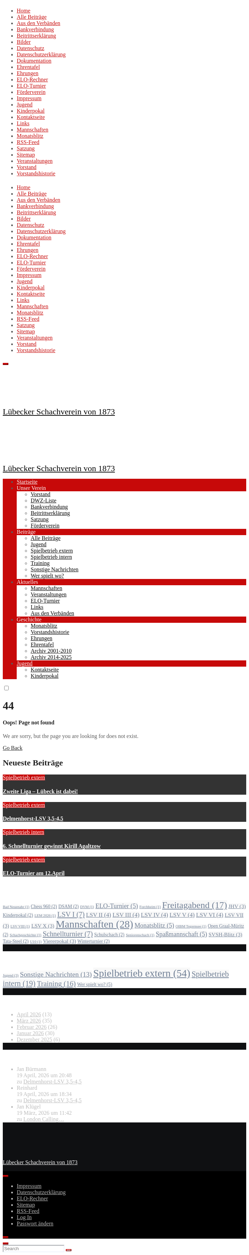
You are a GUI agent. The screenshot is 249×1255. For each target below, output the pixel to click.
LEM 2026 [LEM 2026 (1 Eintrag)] (45, 916)
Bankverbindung (35, 29)
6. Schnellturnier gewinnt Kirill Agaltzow (52, 846)
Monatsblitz (30, 136)
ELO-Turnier (31, 86)
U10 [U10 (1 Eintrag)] (35, 942)
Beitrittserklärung (36, 36)
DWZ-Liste (43, 500)
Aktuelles (27, 582)
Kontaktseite (31, 117)
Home (23, 11)
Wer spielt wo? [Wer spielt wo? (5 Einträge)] (94, 984)
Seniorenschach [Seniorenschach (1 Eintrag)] (140, 935)
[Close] (5, 1237)
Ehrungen (27, 73)
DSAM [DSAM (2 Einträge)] (69, 906)
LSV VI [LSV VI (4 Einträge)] (209, 915)
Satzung (26, 148)
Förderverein (31, 92)
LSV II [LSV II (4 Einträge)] (98, 915)
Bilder (24, 42)
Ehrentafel (28, 67)
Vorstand (27, 167)
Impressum (29, 98)
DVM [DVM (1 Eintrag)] (87, 907)
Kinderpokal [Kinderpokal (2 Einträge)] (18, 915)
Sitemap (26, 155)
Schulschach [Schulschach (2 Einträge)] (109, 934)
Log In (24, 1217)
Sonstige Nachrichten (54, 569)
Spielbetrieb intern (51, 557)
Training (40, 563)
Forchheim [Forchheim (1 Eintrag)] (150, 907)
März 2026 (29, 1021)
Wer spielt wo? (47, 576)
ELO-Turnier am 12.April (33, 873)
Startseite (27, 482)
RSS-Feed (28, 142)
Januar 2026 (30, 1033)
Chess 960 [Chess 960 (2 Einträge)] (44, 906)
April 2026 (29, 1014)
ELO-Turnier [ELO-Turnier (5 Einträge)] (116, 906)
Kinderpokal (31, 111)
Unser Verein (31, 488)
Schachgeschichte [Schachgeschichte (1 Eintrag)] (25, 935)
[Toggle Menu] (5, 1176)
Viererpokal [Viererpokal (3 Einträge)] (59, 941)
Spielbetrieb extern (52, 551)
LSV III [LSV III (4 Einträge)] (126, 915)
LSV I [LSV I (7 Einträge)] (71, 914)
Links (23, 123)
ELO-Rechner (32, 79)
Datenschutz (30, 48)
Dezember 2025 (34, 1039)
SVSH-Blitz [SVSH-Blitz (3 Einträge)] (225, 934)
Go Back (12, 748)
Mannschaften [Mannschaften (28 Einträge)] (94, 924)
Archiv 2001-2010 (51, 651)
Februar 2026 (32, 1027)
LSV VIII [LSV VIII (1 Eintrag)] (20, 926)
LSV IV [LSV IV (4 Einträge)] (154, 915)
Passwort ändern (35, 1223)
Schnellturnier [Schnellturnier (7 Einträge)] (68, 934)
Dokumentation (34, 61)
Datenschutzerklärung (41, 54)
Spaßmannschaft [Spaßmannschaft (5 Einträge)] (181, 934)
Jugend (24, 105)
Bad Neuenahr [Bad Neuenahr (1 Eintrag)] (16, 907)
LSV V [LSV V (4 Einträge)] (182, 915)
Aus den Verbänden (38, 23)
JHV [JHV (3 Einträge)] (237, 906)
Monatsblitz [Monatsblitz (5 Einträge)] (154, 925)
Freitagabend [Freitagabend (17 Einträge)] (194, 905)
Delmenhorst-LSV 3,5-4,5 (33, 818)
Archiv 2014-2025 (51, 657)
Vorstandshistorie (36, 173)
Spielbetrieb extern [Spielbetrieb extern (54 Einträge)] (141, 973)
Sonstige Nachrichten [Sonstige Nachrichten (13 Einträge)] (56, 974)
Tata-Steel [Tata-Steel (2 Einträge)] (16, 941)
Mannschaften (32, 130)
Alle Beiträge (32, 17)
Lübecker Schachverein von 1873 (59, 411)
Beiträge (26, 532)
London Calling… (43, 1119)
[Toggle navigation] (5, 364)
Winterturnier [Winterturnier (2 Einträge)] (93, 941)
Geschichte (29, 619)
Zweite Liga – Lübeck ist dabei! (40, 791)
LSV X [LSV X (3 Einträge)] (42, 926)
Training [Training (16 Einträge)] (56, 983)
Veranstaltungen (35, 161)
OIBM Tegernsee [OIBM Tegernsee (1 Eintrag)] (191, 926)
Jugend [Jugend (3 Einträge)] (10, 975)
